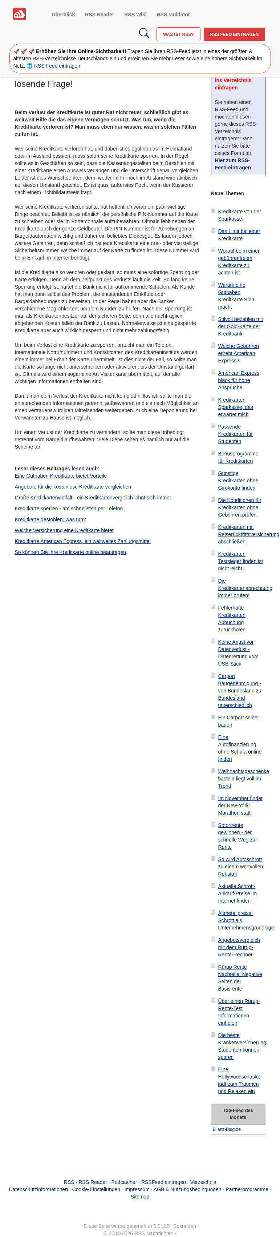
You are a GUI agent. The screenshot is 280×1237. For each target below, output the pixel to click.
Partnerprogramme (247, 1189)
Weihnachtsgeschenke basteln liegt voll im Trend (243, 778)
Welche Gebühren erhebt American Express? (238, 353)
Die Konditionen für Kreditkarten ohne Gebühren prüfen (239, 507)
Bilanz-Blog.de (227, 1129)
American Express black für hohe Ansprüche (239, 380)
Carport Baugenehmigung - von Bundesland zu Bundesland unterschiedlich (239, 690)
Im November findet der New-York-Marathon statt (240, 805)
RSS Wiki (135, 14)
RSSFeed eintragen (163, 1182)
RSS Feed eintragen (234, 34)
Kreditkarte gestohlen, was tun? (50, 519)
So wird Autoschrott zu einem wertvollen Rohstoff (240, 866)
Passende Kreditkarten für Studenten (235, 434)
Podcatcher (124, 1182)
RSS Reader (99, 14)
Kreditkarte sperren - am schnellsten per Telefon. (70, 508)
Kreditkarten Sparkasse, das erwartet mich (235, 407)
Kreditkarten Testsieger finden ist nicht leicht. (240, 561)
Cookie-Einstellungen (96, 1189)
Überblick (63, 14)
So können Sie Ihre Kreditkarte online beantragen (70, 552)
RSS (69, 1182)
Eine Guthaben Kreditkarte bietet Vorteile (61, 476)
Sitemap (140, 1197)
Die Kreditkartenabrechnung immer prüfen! (245, 588)
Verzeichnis (203, 1182)
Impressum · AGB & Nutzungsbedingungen (173, 1189)
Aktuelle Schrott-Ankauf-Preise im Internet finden (237, 893)
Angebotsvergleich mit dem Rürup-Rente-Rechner (239, 947)
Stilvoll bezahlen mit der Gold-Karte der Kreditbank (240, 326)
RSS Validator (173, 14)
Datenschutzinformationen (38, 1189)
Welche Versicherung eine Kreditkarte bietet (64, 530)
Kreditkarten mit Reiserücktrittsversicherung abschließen (249, 534)
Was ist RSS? (178, 34)
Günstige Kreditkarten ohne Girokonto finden (238, 480)
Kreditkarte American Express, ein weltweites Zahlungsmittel (83, 541)
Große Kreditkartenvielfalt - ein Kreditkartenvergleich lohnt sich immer (93, 498)
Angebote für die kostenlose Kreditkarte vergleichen (73, 487)
